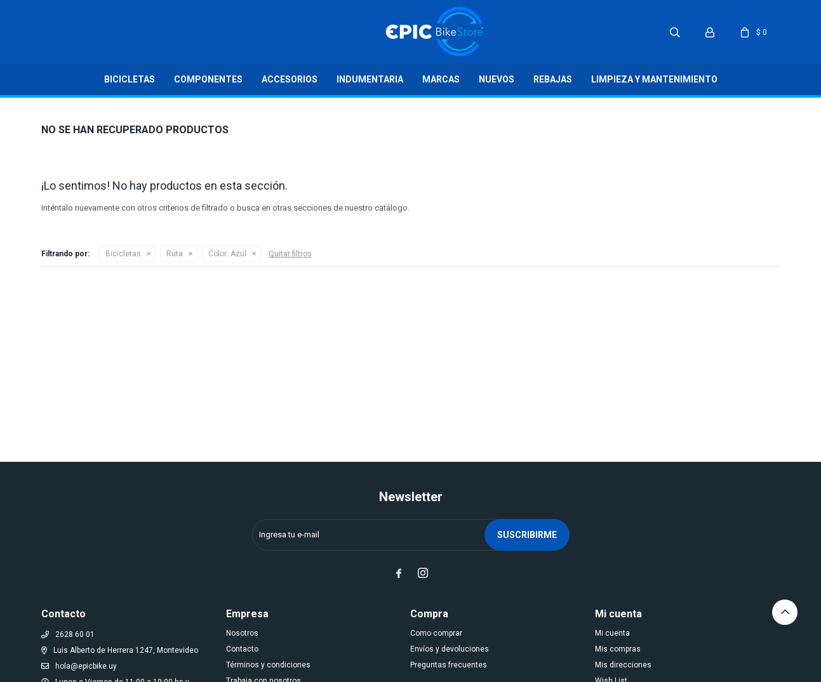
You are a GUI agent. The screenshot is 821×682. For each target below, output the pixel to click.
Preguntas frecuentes (448, 664)
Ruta (174, 253)
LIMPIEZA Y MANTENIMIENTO (654, 79)
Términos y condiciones (268, 664)
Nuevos (496, 79)
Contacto (242, 649)
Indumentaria (370, 79)
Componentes (208, 79)
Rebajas (552, 79)
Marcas (441, 79)
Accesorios (289, 79)
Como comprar (436, 633)
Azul (227, 253)
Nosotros (242, 633)
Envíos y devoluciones (449, 649)
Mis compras (618, 649)
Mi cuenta (612, 633)
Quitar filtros (290, 253)
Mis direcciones (623, 664)
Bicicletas (129, 79)
